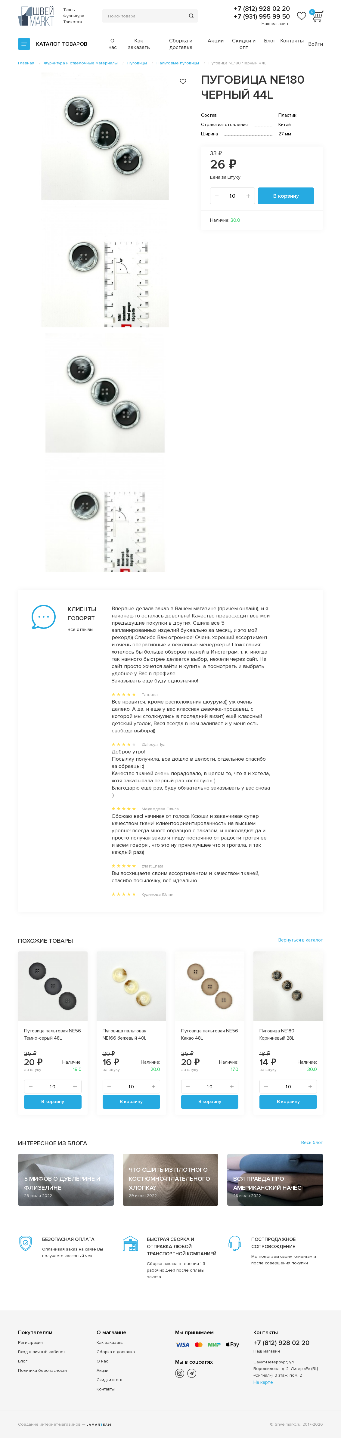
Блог (270, 40)
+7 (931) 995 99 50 (261, 17)
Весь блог (312, 1143)
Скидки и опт (244, 44)
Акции (216, 40)
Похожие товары (45, 941)
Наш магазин (275, 23)
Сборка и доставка (180, 44)
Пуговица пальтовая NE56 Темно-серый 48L (52, 1034)
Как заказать (139, 44)
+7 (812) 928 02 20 (261, 9)
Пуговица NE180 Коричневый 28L (276, 1034)
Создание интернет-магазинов (49, 1424)
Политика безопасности (42, 1370)
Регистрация (30, 1342)
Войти (315, 44)
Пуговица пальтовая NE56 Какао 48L (209, 1034)
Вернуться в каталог (300, 940)
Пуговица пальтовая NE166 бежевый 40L (125, 1034)
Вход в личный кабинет (41, 1351)
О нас (112, 44)
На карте (263, 1382)
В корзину (286, 196)
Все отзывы (78, 629)
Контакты (292, 40)
